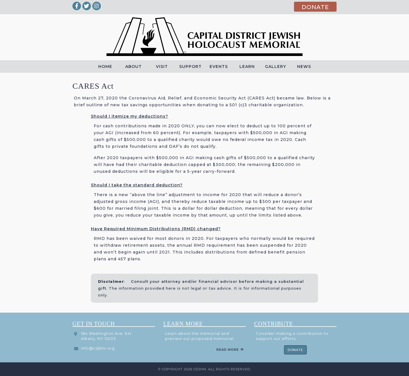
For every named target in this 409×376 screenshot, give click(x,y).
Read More (227, 350)
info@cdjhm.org (98, 348)
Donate (295, 350)
